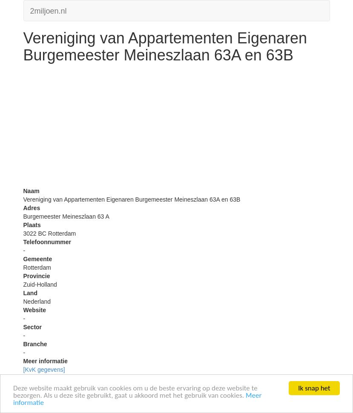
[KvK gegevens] (44, 369)
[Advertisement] (176, 127)
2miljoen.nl (48, 10)
